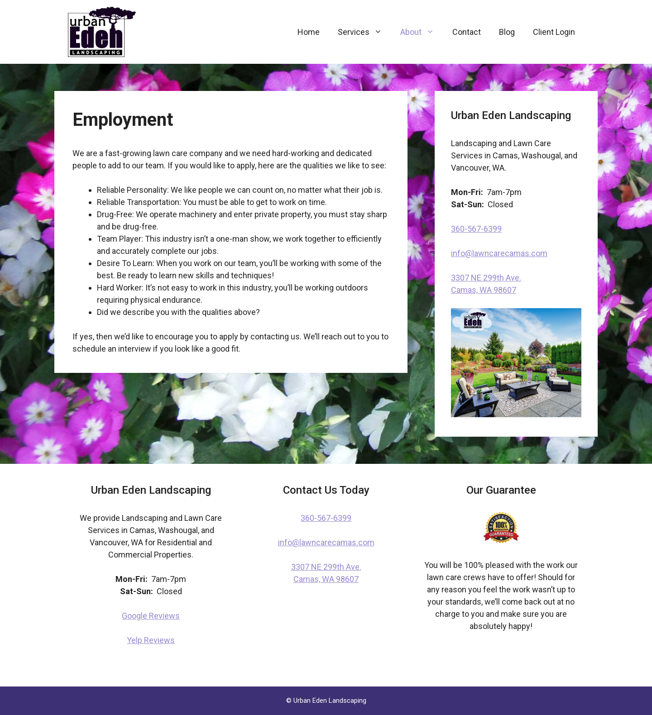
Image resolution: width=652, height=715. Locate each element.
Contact (466, 32)
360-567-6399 (476, 229)
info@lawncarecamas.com (499, 253)
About (421, 32)
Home (308, 32)
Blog (507, 32)
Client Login (554, 32)
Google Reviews (151, 615)
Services (364, 32)
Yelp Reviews (151, 640)
